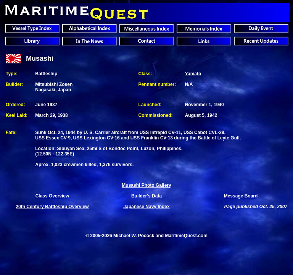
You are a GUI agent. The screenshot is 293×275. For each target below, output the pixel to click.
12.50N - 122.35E (54, 154)
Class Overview (52, 196)
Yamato (193, 73)
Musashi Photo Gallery (146, 185)
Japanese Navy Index (146, 206)
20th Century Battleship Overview (52, 206)
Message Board (241, 196)
